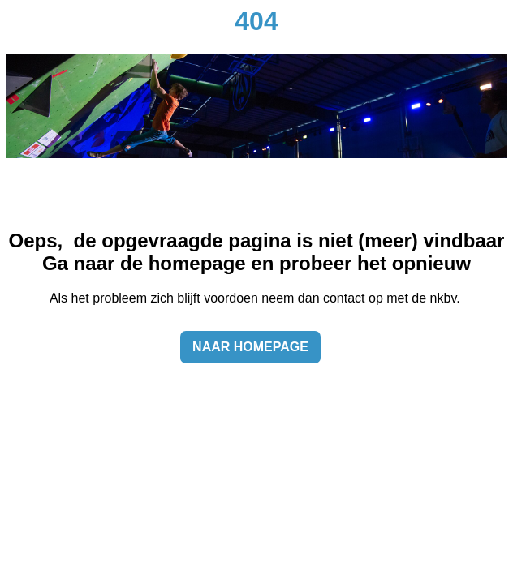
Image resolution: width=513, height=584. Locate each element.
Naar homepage (250, 347)
